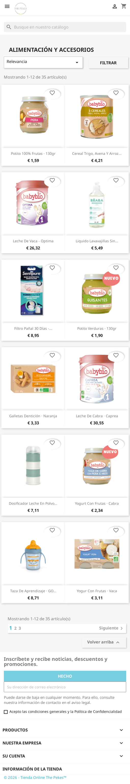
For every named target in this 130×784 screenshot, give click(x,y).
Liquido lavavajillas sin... (97, 240)
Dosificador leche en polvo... (33, 503)
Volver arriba (104, 642)
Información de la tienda (32, 769)
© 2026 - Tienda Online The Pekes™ (35, 777)
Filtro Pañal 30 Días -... (33, 328)
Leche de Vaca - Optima (33, 240)
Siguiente (112, 628)
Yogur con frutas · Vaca (97, 590)
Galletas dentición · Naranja (33, 415)
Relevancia (43, 62)
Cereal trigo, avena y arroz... (97, 153)
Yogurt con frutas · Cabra (97, 503)
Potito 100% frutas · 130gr (33, 153)
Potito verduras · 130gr (96, 328)
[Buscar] (65, 27)
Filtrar (108, 63)
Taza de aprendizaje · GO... (33, 590)
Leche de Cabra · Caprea (97, 415)
